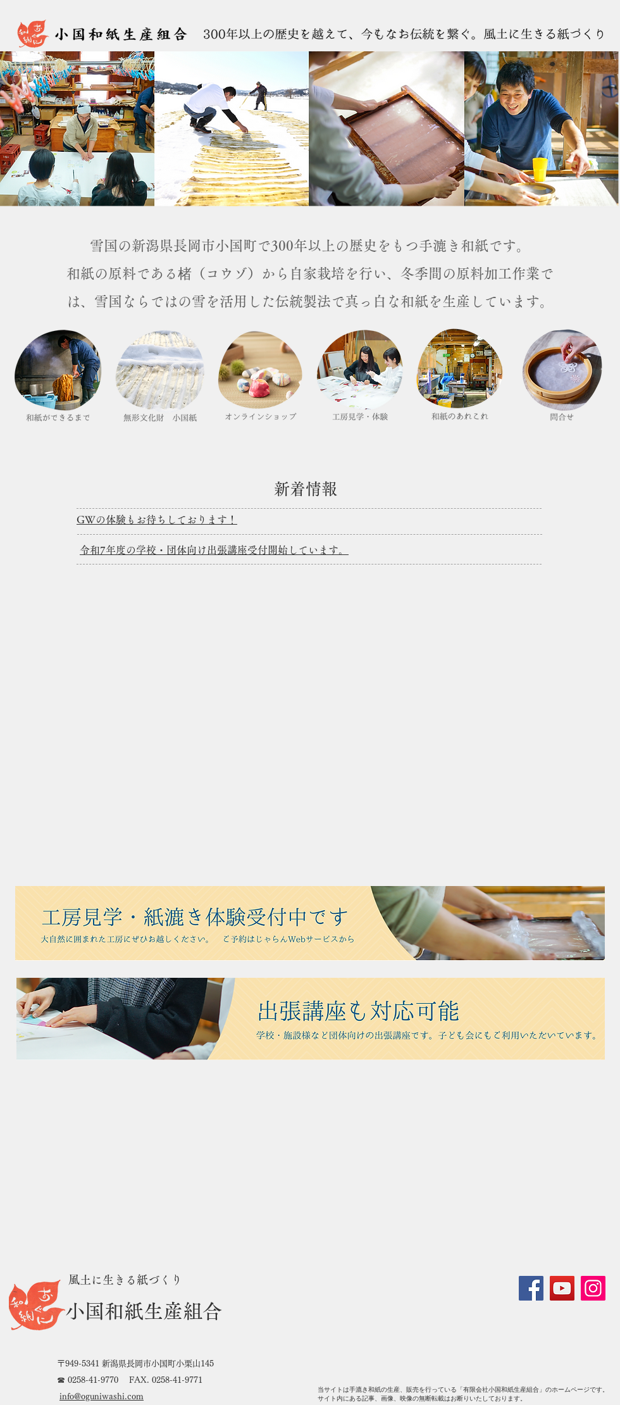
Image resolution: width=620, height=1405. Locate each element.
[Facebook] (531, 1288)
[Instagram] (593, 1288)
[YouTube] (562, 1288)
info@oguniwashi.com (101, 1396)
